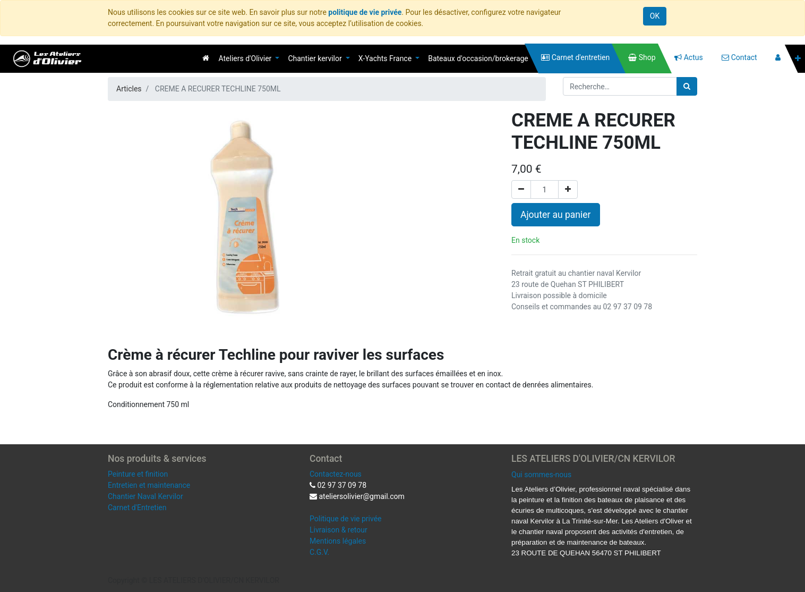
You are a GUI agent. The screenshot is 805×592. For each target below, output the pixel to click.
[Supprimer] (521, 189)
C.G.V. (319, 552)
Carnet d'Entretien (137, 507)
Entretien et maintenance (149, 485)
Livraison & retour (338, 530)
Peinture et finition (138, 474)
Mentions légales (338, 541)
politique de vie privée (364, 12)
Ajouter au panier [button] (555, 214)
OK (655, 16)
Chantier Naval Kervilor (145, 496)
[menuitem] (206, 58)
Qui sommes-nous (541, 474)
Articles (129, 88)
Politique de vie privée (346, 518)
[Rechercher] (686, 86)
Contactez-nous (336, 474)
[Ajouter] (568, 189)
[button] (798, 59)
